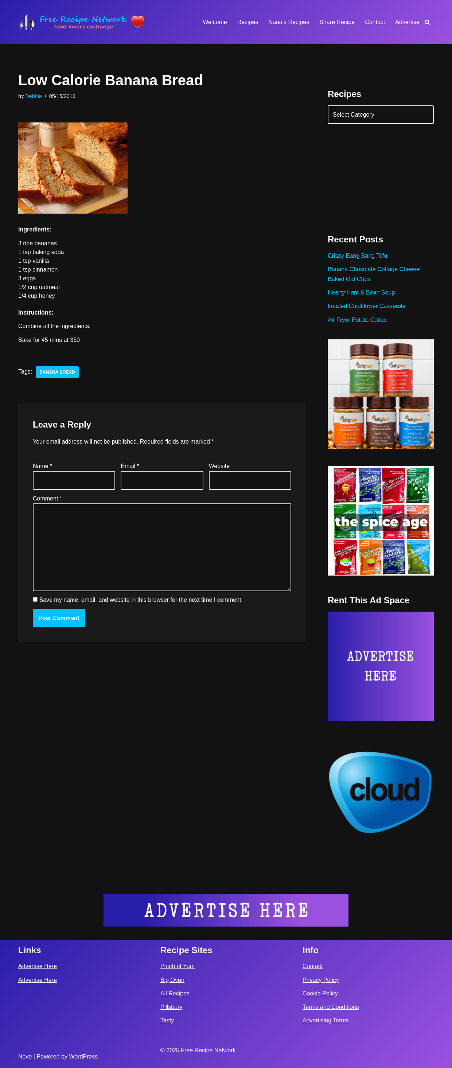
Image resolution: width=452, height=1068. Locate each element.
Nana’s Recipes (288, 22)
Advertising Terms (326, 1020)
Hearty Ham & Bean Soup (361, 292)
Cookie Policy (320, 993)
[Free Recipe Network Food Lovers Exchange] (82, 22)
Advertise (407, 22)
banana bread (57, 372)
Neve (25, 1056)
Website (219, 466)
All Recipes (175, 993)
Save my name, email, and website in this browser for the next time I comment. (140, 600)
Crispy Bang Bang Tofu (357, 256)
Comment (47, 498)
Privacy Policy (321, 980)
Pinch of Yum (177, 966)
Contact (375, 22)
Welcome (215, 22)
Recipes (247, 22)
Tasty (167, 1020)
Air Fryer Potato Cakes (357, 320)
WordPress (83, 1056)
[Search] (427, 22)
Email (130, 466)
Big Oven (172, 980)
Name (42, 466)
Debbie (33, 96)
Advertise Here (37, 966)
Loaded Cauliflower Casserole (366, 306)
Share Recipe (337, 22)
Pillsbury (171, 1007)
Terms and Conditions (331, 1007)
